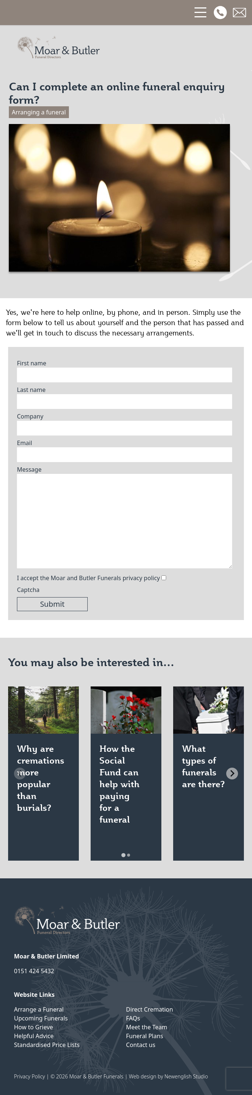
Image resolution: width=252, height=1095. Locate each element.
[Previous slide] (20, 773)
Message (29, 469)
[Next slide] (232, 773)
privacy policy (141, 578)
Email (24, 443)
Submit (52, 604)
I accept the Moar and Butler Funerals (88, 578)
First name (31, 363)
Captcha (28, 590)
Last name (31, 390)
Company (30, 416)
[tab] (123, 855)
